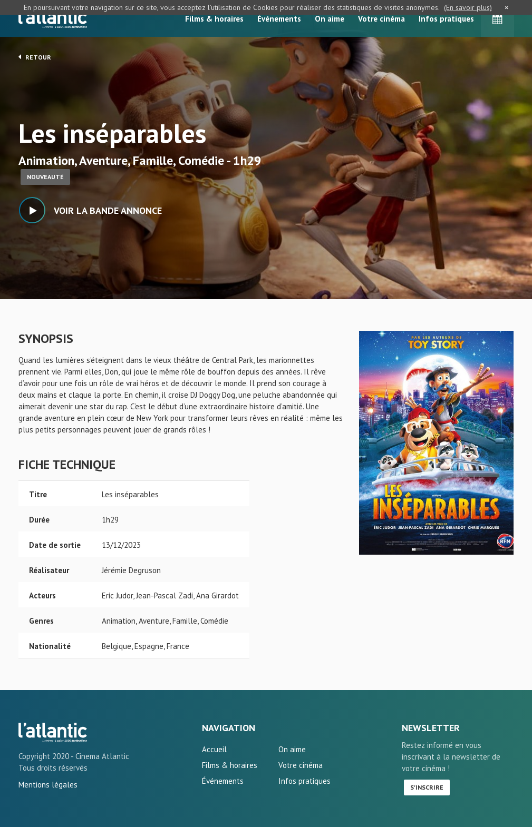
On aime (329, 19)
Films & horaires (214, 19)
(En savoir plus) (468, 7)
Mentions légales (48, 785)
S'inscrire (426, 787)
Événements (279, 19)
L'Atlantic (52, 18)
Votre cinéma (381, 19)
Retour (34, 57)
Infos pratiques (446, 19)
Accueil (214, 749)
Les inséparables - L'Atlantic (52, 732)
